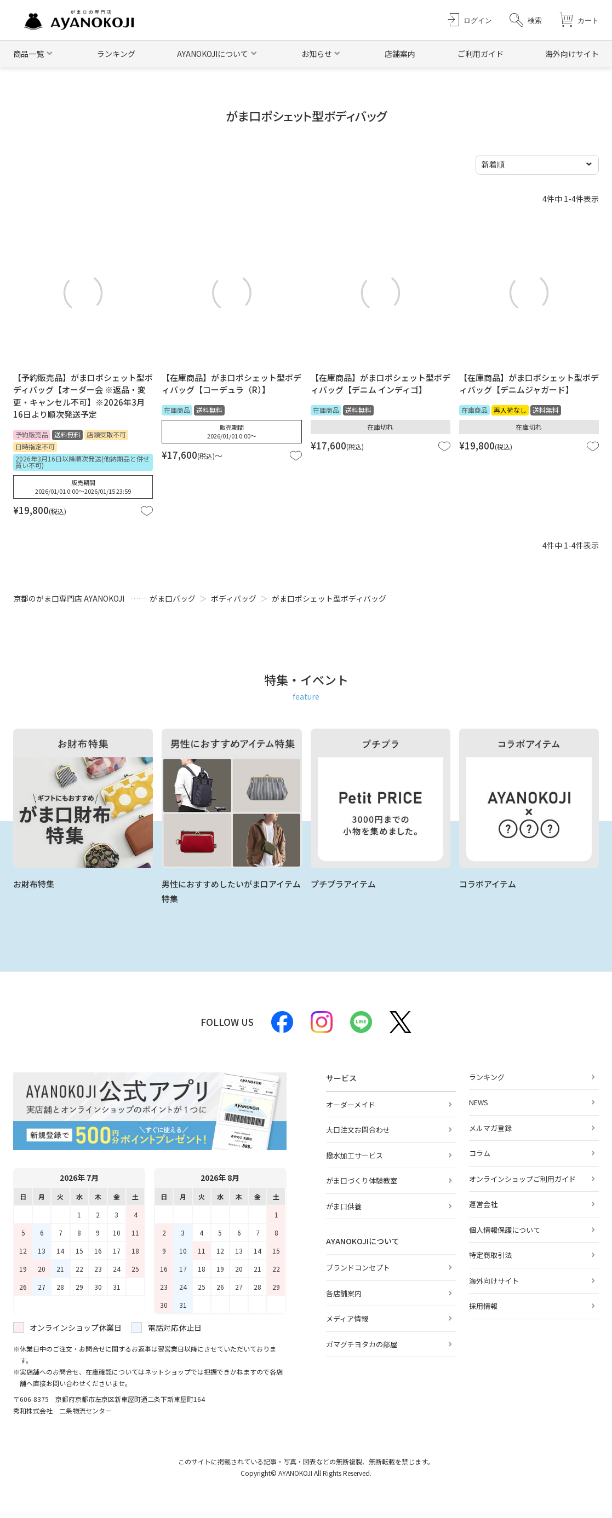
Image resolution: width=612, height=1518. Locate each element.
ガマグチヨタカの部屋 (361, 1344)
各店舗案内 (344, 1293)
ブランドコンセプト (358, 1267)
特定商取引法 (490, 1255)
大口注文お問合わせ (358, 1129)
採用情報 (483, 1306)
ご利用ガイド (480, 53)
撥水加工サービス (354, 1155)
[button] (526, 20)
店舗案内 (400, 53)
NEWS (478, 1102)
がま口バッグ (173, 598)
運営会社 (483, 1204)
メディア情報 (347, 1318)
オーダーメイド (350, 1104)
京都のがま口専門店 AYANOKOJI (68, 598)
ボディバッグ (233, 598)
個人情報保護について (504, 1230)
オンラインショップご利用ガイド (522, 1179)
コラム (479, 1153)
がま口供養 (344, 1206)
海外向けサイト (572, 53)
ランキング (116, 53)
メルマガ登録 (490, 1128)
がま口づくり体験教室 (361, 1180)
